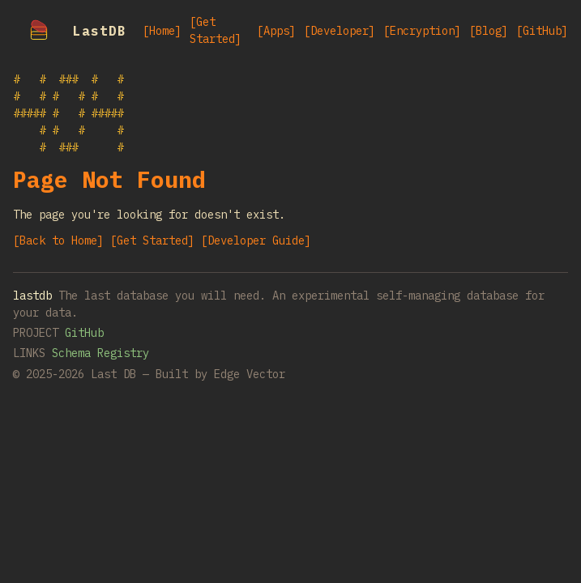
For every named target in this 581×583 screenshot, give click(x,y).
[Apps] (276, 30)
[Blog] (488, 30)
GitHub (84, 333)
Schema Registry (100, 353)
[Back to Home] (58, 240)
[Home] (162, 30)
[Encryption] (422, 30)
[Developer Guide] (256, 240)
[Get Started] (215, 30)
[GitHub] (542, 30)
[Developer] (339, 30)
